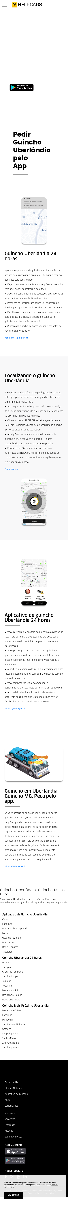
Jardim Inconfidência (13, 1024)
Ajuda (8, 1100)
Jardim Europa (10, 977)
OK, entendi (13, 1195)
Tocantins (7, 986)
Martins (6, 933)
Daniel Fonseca (10, 947)
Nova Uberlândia (11, 1000)
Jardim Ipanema (10, 1048)
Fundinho (7, 924)
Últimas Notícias (13, 1088)
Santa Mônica (9, 1038)
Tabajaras (7, 952)
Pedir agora (11, 469)
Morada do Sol (10, 990)
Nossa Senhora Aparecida (16, 929)
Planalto (6, 963)
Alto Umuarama (10, 1043)
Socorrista (10, 1119)
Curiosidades (11, 1106)
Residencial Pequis (12, 995)
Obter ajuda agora (15, 709)
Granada (6, 1029)
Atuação (9, 1131)
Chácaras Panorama (12, 972)
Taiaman (6, 981)
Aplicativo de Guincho (16, 1094)
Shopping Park (10, 1034)
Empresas (10, 1125)
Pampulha (7, 1020)
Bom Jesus (8, 943)
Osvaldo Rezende (11, 938)
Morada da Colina (11, 1011)
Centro (5, 919)
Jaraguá (6, 967)
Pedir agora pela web (16, 338)
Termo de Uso (12, 1082)
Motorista (10, 1113)
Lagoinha (7, 1015)
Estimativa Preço (14, 1137)
